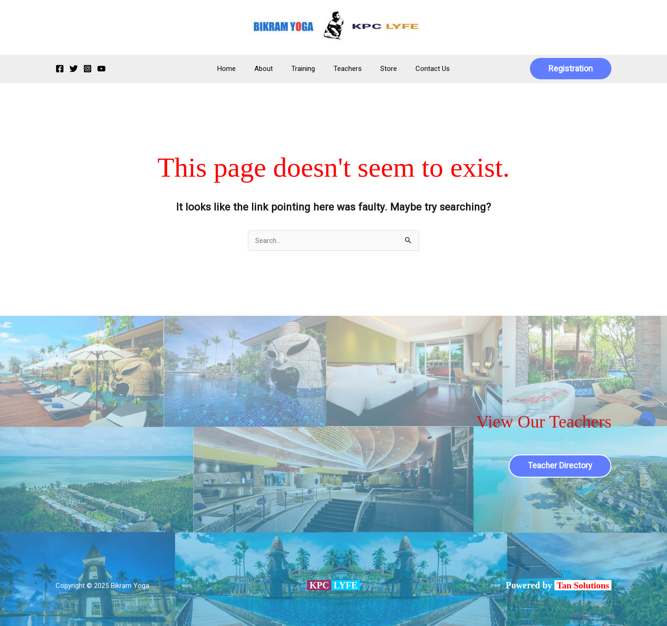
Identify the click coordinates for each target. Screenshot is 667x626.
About (270, 68)
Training (305, 68)
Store (381, 68)
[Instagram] (87, 68)
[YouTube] (101, 68)
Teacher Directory (559, 466)
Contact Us (421, 68)
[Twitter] (73, 68)
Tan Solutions (583, 585)
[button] (570, 68)
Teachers (345, 68)
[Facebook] (60, 68)
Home (238, 68)
